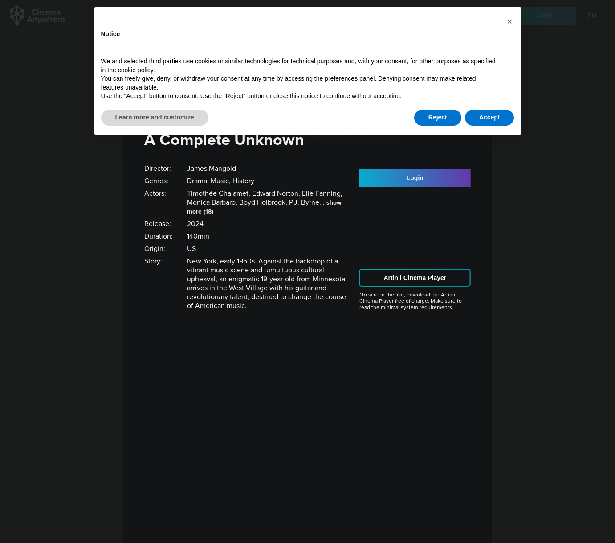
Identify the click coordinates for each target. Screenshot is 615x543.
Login (415, 177)
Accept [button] (489, 117)
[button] (510, 21)
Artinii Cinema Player (414, 277)
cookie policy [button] (135, 70)
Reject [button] (437, 117)
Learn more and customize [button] (154, 117)
